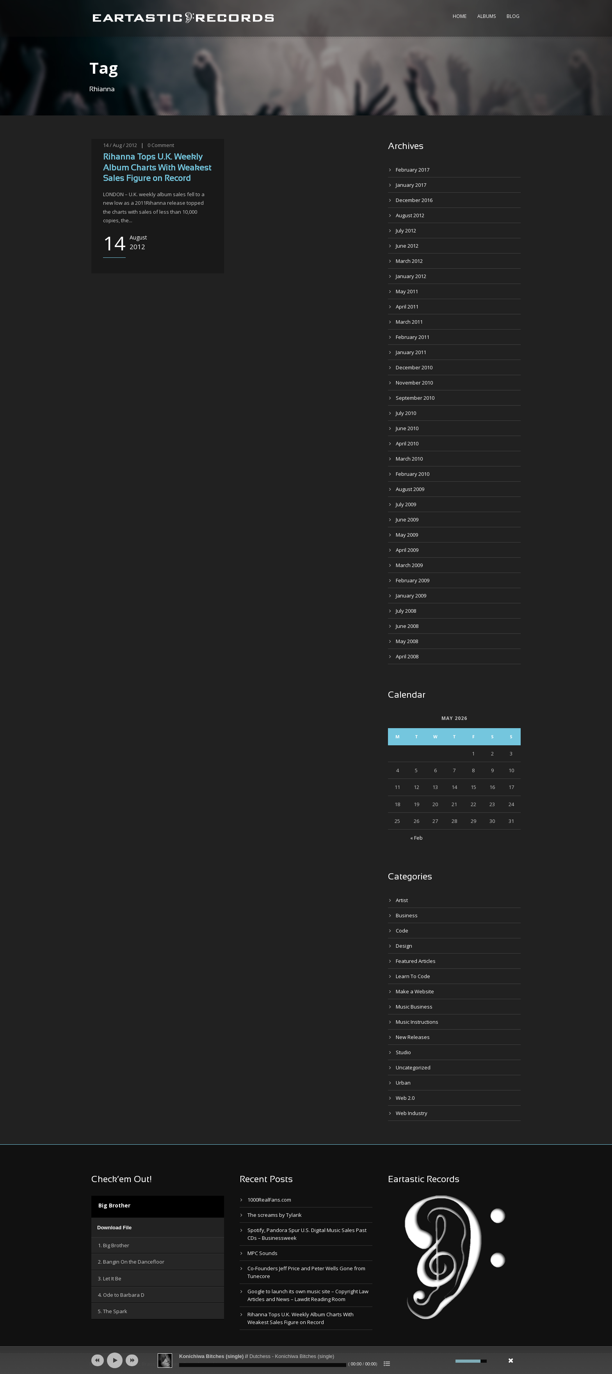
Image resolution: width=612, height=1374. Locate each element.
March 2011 (409, 321)
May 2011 (407, 291)
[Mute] (448, 1361)
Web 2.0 (405, 1097)
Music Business (414, 1006)
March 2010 (409, 458)
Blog (513, 16)
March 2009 (409, 565)
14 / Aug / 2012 (120, 145)
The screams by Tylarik (274, 1214)
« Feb (416, 837)
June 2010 (407, 428)
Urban (403, 1082)
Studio (403, 1052)
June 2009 (407, 519)
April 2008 (407, 656)
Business (407, 915)
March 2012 (409, 260)
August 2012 (410, 215)
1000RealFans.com (269, 1199)
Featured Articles (416, 960)
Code (402, 930)
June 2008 (407, 625)
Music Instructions (417, 1021)
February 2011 (412, 336)
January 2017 (411, 184)
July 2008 (406, 610)
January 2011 (411, 352)
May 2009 (407, 534)
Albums (486, 16)
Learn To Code (413, 976)
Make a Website (415, 991)
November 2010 (414, 382)
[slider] (262, 1365)
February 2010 (412, 473)
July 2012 (406, 230)
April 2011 (407, 306)
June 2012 (407, 245)
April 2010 (407, 443)
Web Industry (411, 1113)
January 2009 (411, 595)
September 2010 (415, 397)
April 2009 (407, 549)
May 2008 (407, 641)
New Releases (413, 1037)
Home (459, 16)
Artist (402, 900)
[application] (157, 1227)
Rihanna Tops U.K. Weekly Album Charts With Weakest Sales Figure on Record (157, 168)
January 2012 (411, 276)
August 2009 (410, 489)
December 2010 (414, 367)
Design (404, 945)
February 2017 (412, 169)
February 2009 (412, 580)
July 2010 (406, 413)
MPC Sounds (262, 1253)
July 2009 (406, 504)
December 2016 (414, 200)
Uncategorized (413, 1067)
